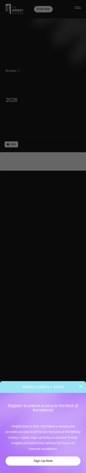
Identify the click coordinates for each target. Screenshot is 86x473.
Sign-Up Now (43, 461)
